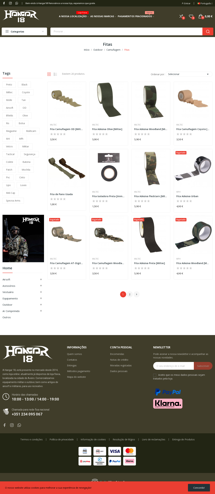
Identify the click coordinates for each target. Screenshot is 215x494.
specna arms (13, 200)
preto (9, 84)
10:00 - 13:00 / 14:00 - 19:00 (35, 399)
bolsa (22, 123)
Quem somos (74, 354)
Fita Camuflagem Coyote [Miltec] (193, 129)
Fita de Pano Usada (61, 194)
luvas (23, 185)
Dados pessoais (118, 371)
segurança (29, 154)
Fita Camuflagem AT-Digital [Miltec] (66, 263)
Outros (7, 317)
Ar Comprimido (11, 311)
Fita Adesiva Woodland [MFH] (193, 263)
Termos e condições (31, 439)
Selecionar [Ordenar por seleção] (189, 74)
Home (7, 268)
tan (24, 100)
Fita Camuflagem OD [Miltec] (66, 129)
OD (24, 107)
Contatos (72, 359)
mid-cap (10, 192)
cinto (22, 177)
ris (7, 123)
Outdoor (7, 304)
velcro (9, 146)
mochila (26, 169)
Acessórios (9, 285)
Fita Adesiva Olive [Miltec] (107, 129)
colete (9, 161)
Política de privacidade (62, 439)
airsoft (9, 107)
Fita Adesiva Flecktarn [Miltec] (151, 196)
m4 (8, 138)
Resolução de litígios (124, 439)
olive (25, 115)
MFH (178, 192)
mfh (21, 138)
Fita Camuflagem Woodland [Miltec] (109, 263)
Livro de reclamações (153, 439)
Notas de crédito (119, 359)
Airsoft (6, 279)
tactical (10, 154)
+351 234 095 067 (27, 414)
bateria (26, 161)
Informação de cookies (93, 439)
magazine (11, 131)
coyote (26, 92)
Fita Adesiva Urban (187, 196)
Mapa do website (76, 376)
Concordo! (199, 487)
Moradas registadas (121, 365)
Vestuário (8, 292)
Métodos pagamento (78, 371)
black (24, 84)
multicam (31, 131)
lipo (8, 185)
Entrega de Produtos (183, 439)
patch (9, 169)
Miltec (53, 125)
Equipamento (10, 298)
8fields (9, 115)
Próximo (136, 294)
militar (25, 146)
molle (9, 100)
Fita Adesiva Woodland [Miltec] (151, 129)
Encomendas (117, 354)
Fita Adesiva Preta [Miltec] (149, 263)
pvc (8, 177)
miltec (9, 92)
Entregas (72, 365)
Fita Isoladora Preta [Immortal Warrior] (109, 196)
